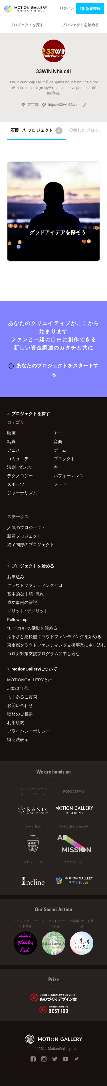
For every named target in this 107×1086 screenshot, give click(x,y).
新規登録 (90, 8)
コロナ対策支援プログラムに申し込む (43, 653)
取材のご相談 (20, 714)
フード (60, 484)
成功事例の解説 (22, 602)
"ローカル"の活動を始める (32, 628)
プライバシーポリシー (28, 731)
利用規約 (15, 722)
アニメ (13, 450)
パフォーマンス (69, 475)
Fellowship (17, 619)
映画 (11, 433)
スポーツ (15, 484)
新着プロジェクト (24, 536)
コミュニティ (20, 458)
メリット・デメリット (27, 611)
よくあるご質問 (22, 697)
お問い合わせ (20, 705)
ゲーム (60, 450)
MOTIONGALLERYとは (30, 679)
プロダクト (64, 458)
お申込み (15, 576)
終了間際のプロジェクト (30, 544)
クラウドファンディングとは (35, 585)
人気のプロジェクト (26, 527)
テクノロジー (20, 475)
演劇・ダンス (19, 467)
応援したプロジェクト (36, 130)
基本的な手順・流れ (25, 594)
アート (60, 433)
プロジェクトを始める (80, 24)
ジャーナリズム (22, 492)
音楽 (58, 441)
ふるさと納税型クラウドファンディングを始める (53, 636)
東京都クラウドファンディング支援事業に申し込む (53, 645)
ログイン (67, 8)
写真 (11, 441)
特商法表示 (18, 739)
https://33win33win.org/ (64, 104)
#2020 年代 (18, 688)
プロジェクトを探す (26, 24)
